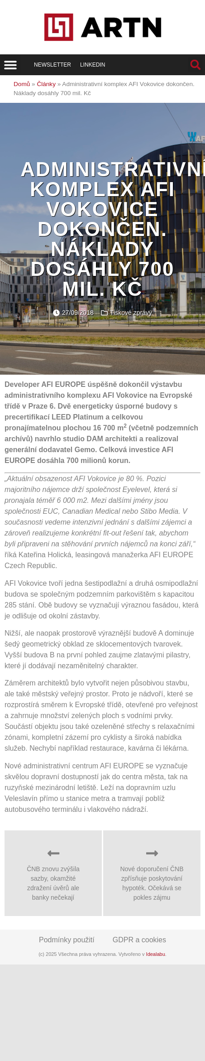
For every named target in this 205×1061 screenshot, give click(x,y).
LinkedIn (92, 65)
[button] (10, 64)
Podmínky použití (67, 940)
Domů (22, 84)
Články (46, 84)
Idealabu (155, 954)
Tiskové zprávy (131, 312)
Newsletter (52, 65)
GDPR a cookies (139, 940)
